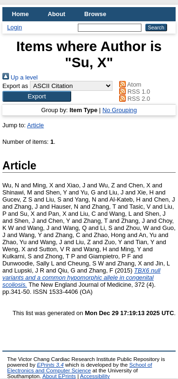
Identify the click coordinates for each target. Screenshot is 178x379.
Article (35, 125)
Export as (15, 85)
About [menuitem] (57, 14)
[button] (36, 96)
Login (14, 27)
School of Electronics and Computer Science (79, 367)
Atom (128, 84)
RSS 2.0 (133, 98)
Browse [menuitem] (95, 14)
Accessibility (95, 376)
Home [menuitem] (20, 14)
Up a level (19, 77)
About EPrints (58, 376)
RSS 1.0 (133, 91)
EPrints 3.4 (50, 365)
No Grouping (120, 110)
